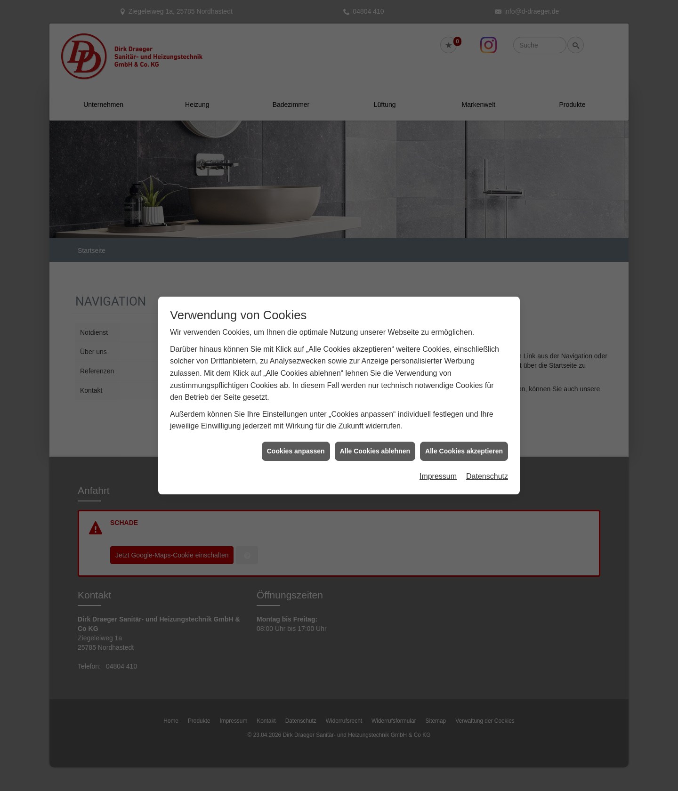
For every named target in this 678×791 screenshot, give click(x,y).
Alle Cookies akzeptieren (464, 445)
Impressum (438, 471)
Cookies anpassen (296, 445)
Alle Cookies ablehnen (375, 445)
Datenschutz (487, 471)
